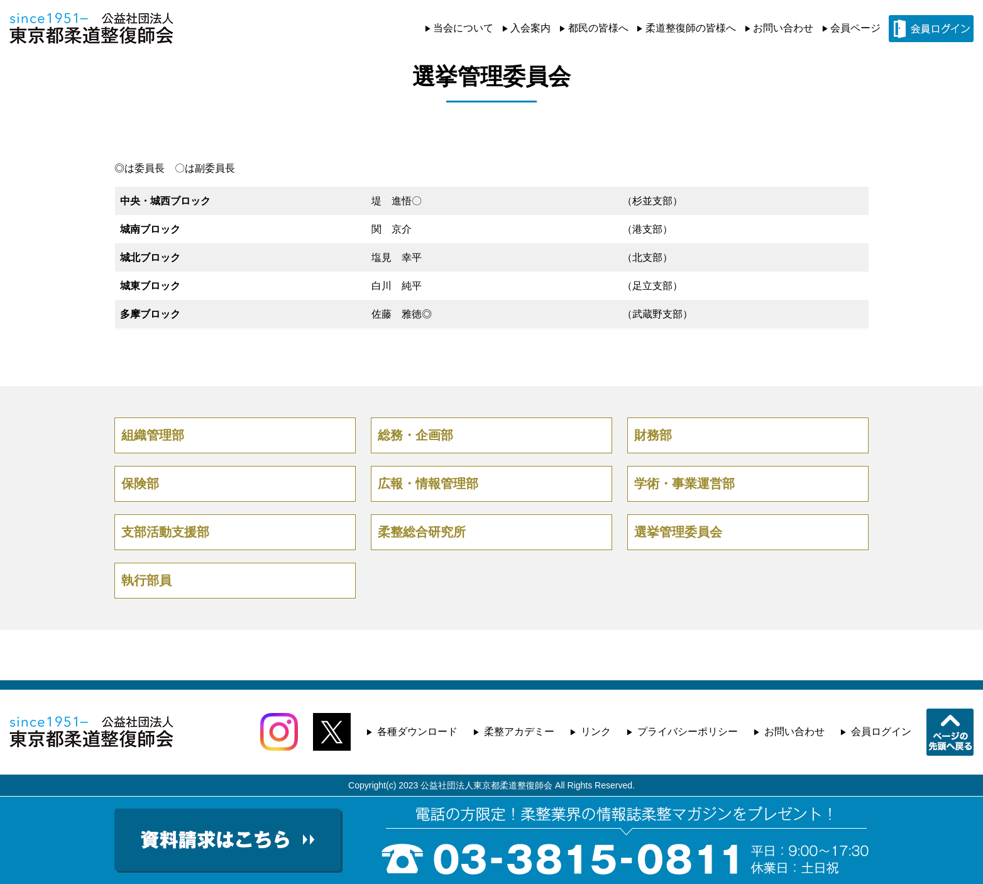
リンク (596, 731)
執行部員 (146, 580)
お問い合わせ (783, 28)
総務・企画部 (415, 435)
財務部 (653, 435)
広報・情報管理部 (428, 483)
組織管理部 (152, 435)
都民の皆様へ (598, 28)
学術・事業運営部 (684, 483)
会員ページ (855, 28)
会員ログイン (881, 731)
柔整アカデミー (519, 731)
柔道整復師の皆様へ (690, 28)
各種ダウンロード (417, 731)
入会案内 (530, 28)
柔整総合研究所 (422, 532)
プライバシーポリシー (687, 731)
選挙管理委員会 (678, 532)
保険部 (140, 483)
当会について (463, 28)
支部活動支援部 (165, 532)
